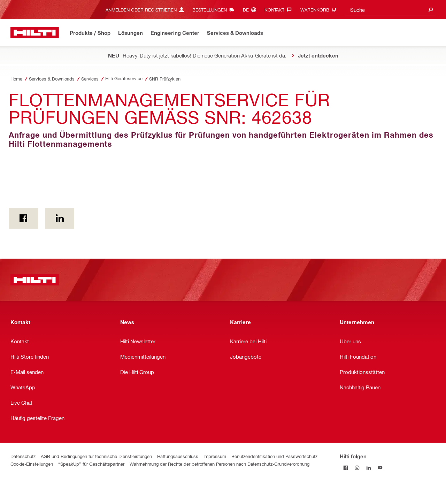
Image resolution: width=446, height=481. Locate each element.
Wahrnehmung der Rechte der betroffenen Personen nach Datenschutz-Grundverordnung (219, 463)
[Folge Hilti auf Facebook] (345, 467)
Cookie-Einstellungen (31, 463)
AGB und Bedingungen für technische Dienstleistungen (96, 456)
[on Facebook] (23, 218)
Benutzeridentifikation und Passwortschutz (274, 456)
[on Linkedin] (59, 218)
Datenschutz (23, 456)
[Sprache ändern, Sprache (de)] (251, 9)
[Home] (34, 32)
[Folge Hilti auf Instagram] (357, 467)
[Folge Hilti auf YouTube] (380, 467)
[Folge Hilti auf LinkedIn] (368, 467)
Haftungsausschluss (177, 456)
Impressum (214, 456)
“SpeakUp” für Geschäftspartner (91, 463)
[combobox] (390, 9)
